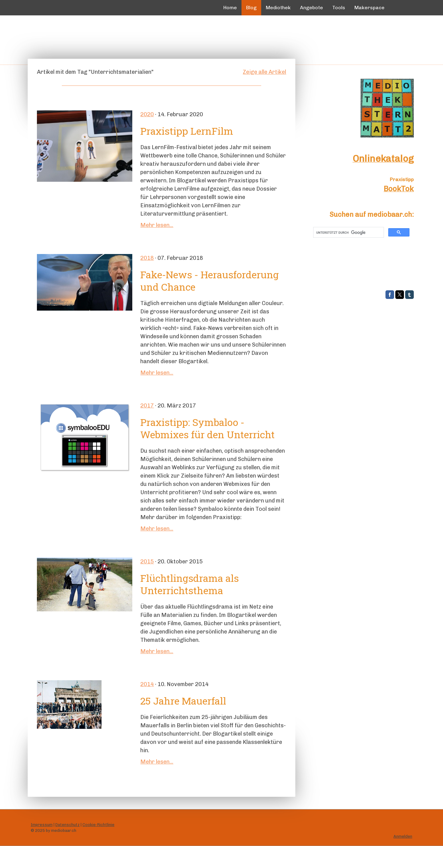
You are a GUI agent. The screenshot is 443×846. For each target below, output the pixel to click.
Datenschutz (67, 824)
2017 (147, 405)
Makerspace (369, 7)
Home (230, 7)
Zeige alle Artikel (264, 72)
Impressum (42, 824)
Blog (251, 7)
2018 (147, 258)
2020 (147, 114)
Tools (338, 7)
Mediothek (278, 7)
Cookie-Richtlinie (98, 824)
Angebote (311, 7)
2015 (147, 561)
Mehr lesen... (156, 225)
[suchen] (348, 232)
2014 (147, 684)
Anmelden (402, 836)
